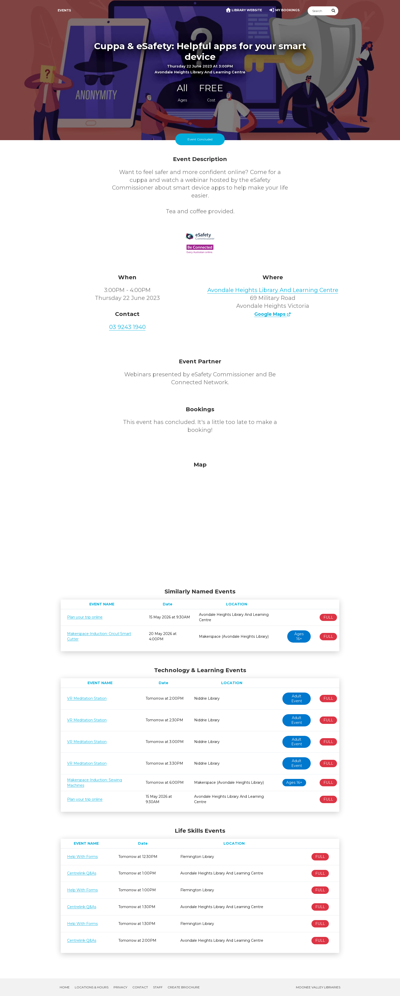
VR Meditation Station (87, 698)
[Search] (318, 10)
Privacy (120, 987)
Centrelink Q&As (81, 873)
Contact (140, 987)
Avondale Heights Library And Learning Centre (272, 290)
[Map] (200, 524)
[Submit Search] (334, 10)
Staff (157, 987)
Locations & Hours (91, 987)
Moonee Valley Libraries (318, 987)
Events (64, 10)
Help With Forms (82, 856)
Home (65, 987)
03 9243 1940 (127, 327)
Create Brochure (184, 987)
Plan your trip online (85, 617)
